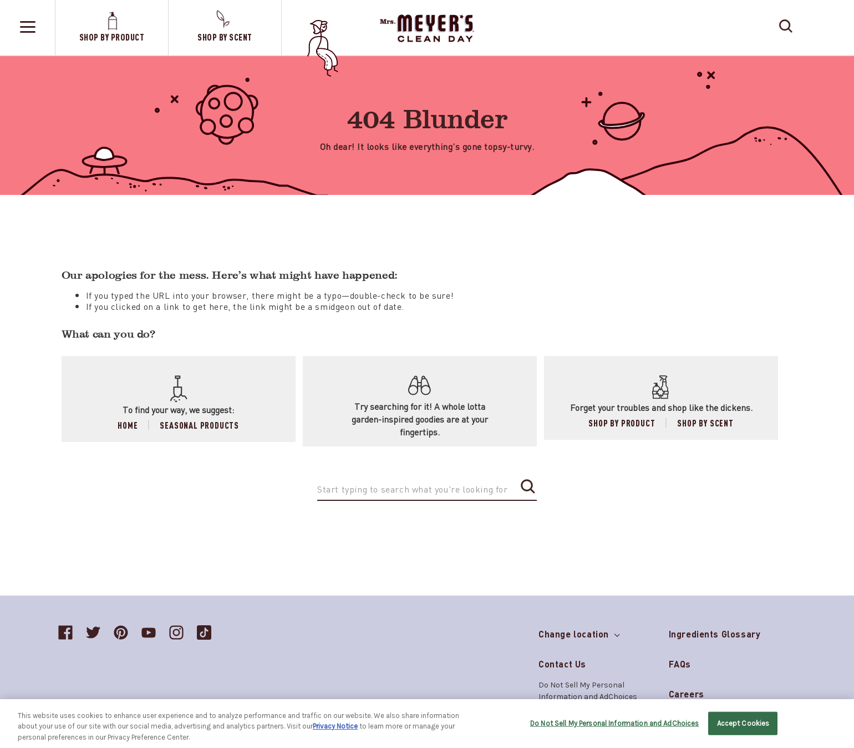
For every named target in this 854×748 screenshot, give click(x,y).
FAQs (680, 663)
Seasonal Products (199, 425)
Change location (578, 631)
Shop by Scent (705, 423)
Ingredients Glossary (715, 633)
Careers (686, 693)
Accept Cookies (743, 727)
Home (128, 425)
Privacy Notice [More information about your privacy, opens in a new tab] (335, 730)
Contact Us (562, 663)
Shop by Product (621, 423)
